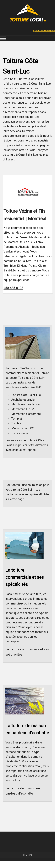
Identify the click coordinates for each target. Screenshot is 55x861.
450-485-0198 (13, 288)
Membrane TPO (22, 428)
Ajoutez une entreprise (44, 30)
